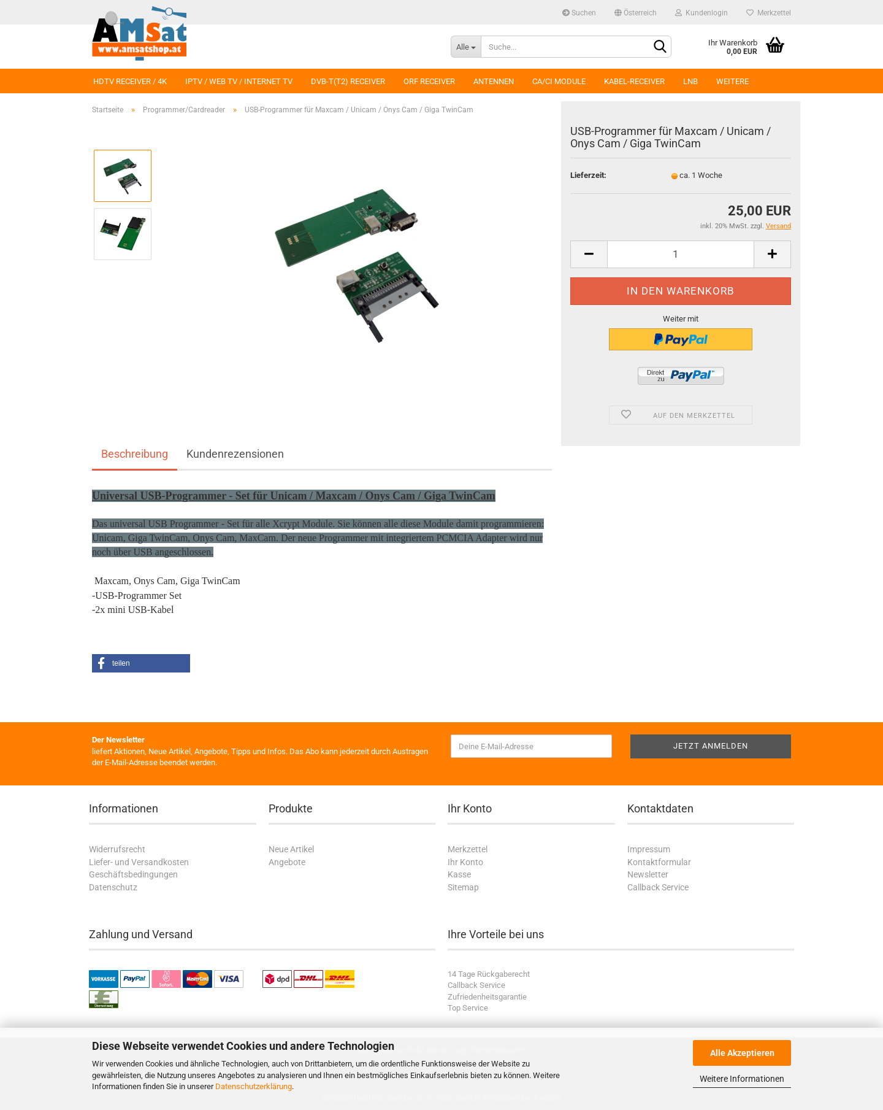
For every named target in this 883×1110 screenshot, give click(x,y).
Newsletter (647, 874)
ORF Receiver (429, 81)
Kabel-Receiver (634, 81)
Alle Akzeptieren (742, 1053)
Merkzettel (768, 13)
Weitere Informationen (742, 1079)
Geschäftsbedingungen (133, 874)
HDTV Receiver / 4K (130, 81)
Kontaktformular (659, 862)
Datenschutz (113, 887)
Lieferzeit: (588, 175)
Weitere (732, 81)
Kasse (459, 874)
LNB (690, 81)
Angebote (287, 862)
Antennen (493, 81)
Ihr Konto (465, 862)
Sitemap (463, 887)
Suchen (579, 13)
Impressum (648, 849)
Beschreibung (134, 453)
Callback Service (658, 887)
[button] (141, 663)
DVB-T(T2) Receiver (348, 81)
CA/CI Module (559, 81)
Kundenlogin (701, 13)
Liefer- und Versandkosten (139, 862)
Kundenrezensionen (235, 453)
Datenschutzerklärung (253, 1086)
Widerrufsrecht (117, 849)
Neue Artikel (291, 849)
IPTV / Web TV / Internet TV (238, 81)
